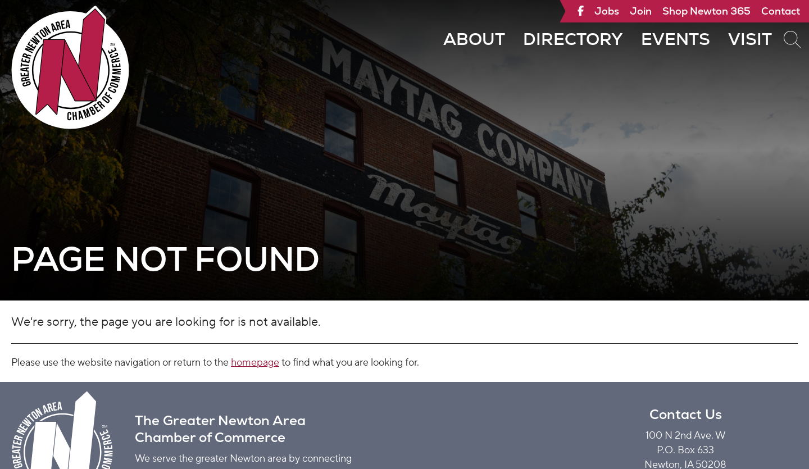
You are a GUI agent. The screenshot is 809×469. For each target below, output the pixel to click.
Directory (573, 39)
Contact (780, 10)
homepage (255, 362)
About (474, 39)
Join (641, 10)
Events (675, 39)
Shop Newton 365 (706, 10)
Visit (750, 39)
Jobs (606, 10)
